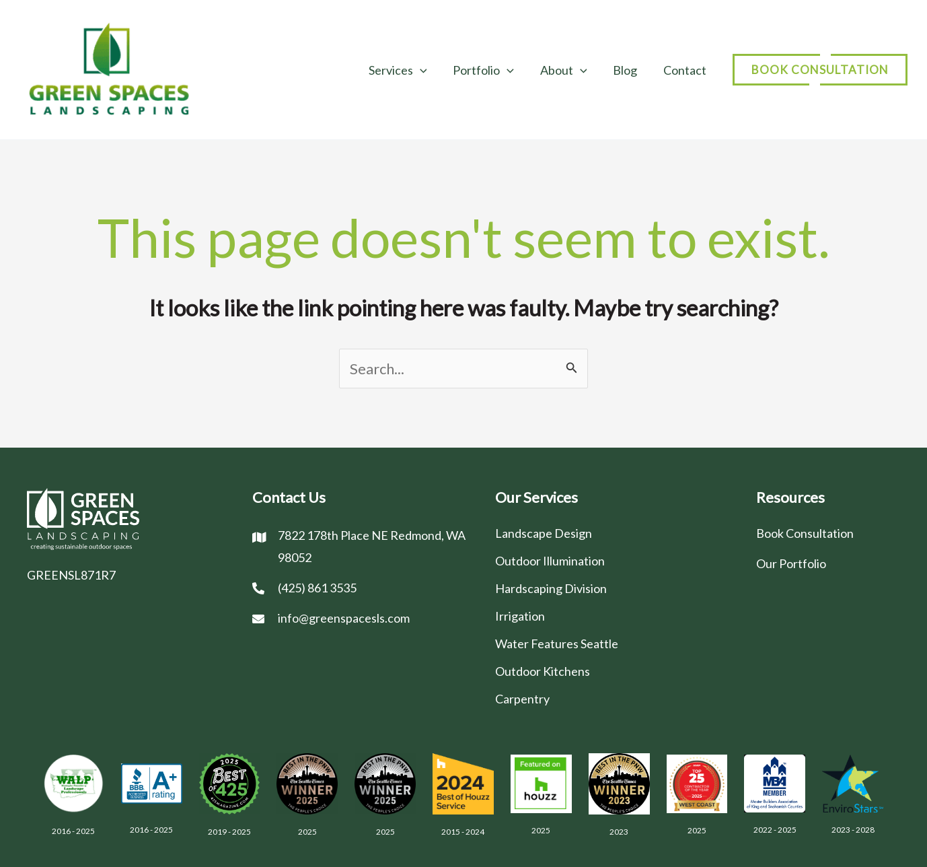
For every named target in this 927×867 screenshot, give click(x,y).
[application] (428, 70)
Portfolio (489, 70)
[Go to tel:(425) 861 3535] (360, 587)
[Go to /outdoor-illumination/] (612, 560)
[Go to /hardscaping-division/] (612, 588)
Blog (628, 70)
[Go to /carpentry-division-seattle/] (612, 698)
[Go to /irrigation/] (612, 615)
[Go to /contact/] (828, 533)
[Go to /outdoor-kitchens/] (612, 671)
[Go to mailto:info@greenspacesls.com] (360, 617)
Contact (685, 70)
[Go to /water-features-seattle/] (612, 643)
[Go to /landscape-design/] (612, 533)
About (567, 70)
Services (406, 70)
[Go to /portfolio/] (828, 563)
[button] (820, 69)
